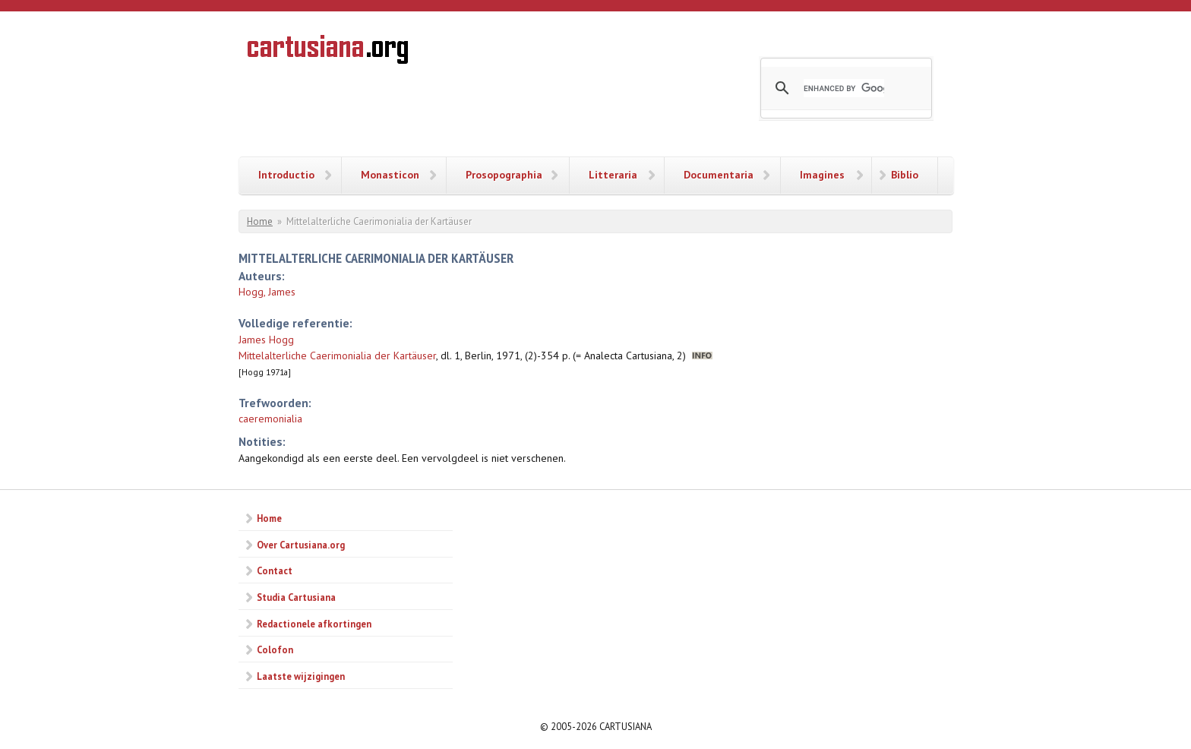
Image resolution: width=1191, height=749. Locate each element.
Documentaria (718, 175)
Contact (274, 570)
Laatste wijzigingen (301, 676)
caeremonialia (270, 418)
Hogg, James (267, 292)
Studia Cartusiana (296, 597)
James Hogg (266, 339)
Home (260, 221)
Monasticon (390, 175)
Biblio (904, 175)
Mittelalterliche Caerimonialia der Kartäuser (337, 355)
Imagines (822, 175)
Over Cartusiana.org (301, 545)
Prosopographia (504, 175)
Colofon (275, 649)
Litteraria (613, 175)
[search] (844, 88)
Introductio (286, 175)
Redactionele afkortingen (314, 624)
